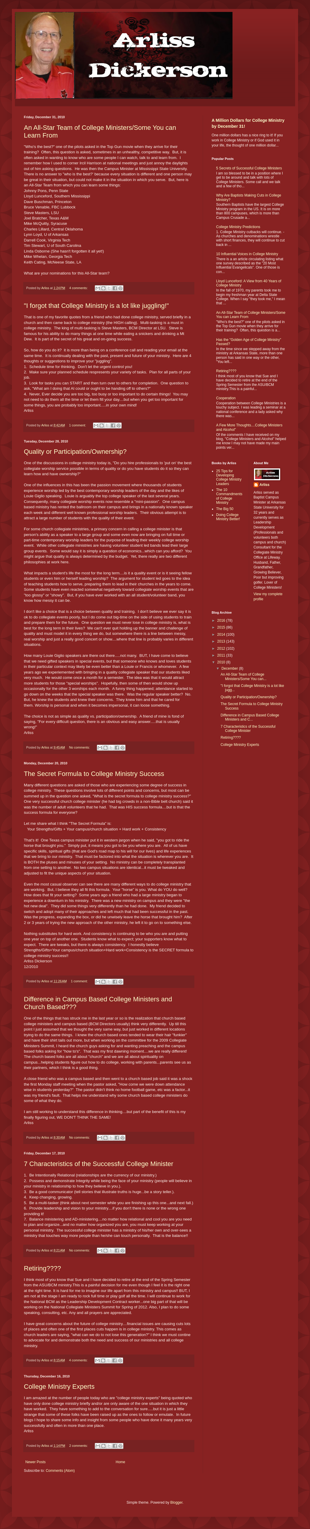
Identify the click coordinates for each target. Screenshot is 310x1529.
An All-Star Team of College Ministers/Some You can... (243, 676)
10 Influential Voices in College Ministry (247, 254)
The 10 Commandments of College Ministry (229, 496)
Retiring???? (42, 1268)
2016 (221, 620)
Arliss (264, 485)
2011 (221, 655)
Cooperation (225, 398)
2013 (221, 641)
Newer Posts (35, 1462)
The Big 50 (224, 509)
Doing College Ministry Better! (228, 517)
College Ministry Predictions (238, 227)
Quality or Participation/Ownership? (75, 451)
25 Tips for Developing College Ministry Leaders (228, 477)
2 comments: (79, 1445)
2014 (221, 634)
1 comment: (78, 425)
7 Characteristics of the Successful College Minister (98, 1164)
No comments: (80, 747)
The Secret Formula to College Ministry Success (94, 773)
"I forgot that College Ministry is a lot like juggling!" (96, 305)
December (230, 668)
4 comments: (79, 288)
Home (120, 1462)
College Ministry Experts (59, 1386)
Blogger (176, 1502)
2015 (221, 627)
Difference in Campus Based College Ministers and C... (250, 717)
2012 (221, 648)
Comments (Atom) (60, 1471)
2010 (221, 662)
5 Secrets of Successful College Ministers (249, 168)
